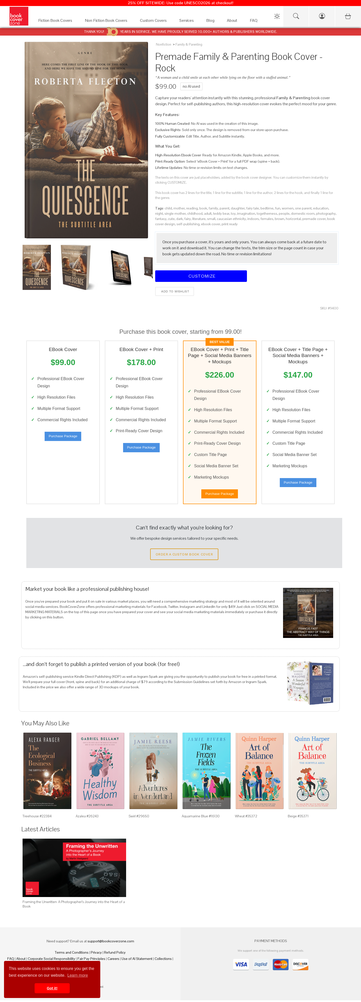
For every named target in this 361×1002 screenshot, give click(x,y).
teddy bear (221, 213)
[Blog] (211, 21)
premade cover (314, 218)
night (159, 213)
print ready (230, 224)
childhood (195, 213)
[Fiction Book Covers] (56, 21)
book (203, 208)
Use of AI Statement (137, 960)
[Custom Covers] (154, 21)
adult (208, 213)
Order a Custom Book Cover (184, 556)
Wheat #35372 (246, 818)
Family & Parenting (188, 44)
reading (192, 208)
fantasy (160, 218)
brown (279, 218)
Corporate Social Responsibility (51, 960)
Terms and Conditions (71, 954)
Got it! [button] (52, 988)
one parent (303, 208)
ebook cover (210, 224)
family (213, 208)
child (168, 208)
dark (179, 218)
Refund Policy (115, 954)
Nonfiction (163, 44)
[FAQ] (255, 21)
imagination (246, 213)
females (266, 218)
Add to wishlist (174, 291)
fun (277, 208)
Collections (163, 960)
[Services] (187, 21)
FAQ (10, 960)
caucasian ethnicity (231, 218)
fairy (187, 218)
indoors (253, 218)
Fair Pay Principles (91, 960)
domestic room (303, 213)
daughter (238, 208)
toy (233, 213)
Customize (201, 276)
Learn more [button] (77, 975)
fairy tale (252, 208)
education (320, 208)
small (211, 218)
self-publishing (188, 224)
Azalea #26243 (87, 818)
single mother (175, 213)
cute (171, 218)
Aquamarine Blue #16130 (201, 818)
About (21, 960)
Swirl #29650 (139, 818)
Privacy (96, 954)
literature (199, 218)
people (284, 213)
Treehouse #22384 (37, 818)
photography (326, 213)
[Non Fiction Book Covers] (107, 21)
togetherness (267, 213)
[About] (233, 21)
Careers (113, 960)
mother (179, 208)
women (288, 208)
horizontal (293, 218)
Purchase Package (63, 437)
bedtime (267, 208)
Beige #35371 (298, 818)
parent (224, 208)
